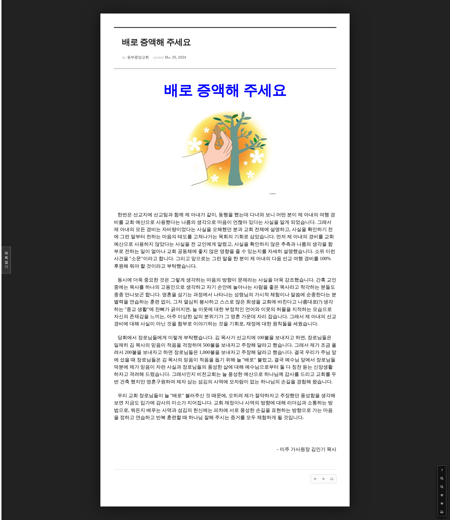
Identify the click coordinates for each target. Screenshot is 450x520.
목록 (6, 260)
